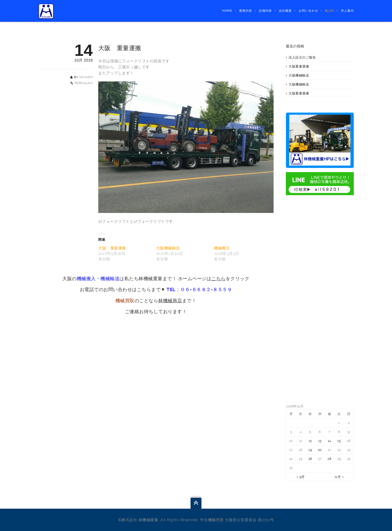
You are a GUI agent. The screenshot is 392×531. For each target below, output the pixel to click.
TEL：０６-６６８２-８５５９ (199, 289)
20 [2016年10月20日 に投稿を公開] (320, 450)
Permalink (84, 83)
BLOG (329, 11)
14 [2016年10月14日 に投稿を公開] (329, 441)
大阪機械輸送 (168, 248)
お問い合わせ (308, 11)
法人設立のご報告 (302, 57)
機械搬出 (222, 248)
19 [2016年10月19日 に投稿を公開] (310, 450)
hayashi (86, 77)
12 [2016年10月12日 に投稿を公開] (310, 441)
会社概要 (285, 11)
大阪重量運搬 (299, 66)
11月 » (339, 477)
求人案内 (347, 11)
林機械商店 (170, 300)
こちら (218, 278)
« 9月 (300, 477)
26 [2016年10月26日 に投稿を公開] (310, 459)
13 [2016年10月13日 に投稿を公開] (319, 441)
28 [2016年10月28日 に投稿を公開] (329, 459)
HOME (227, 11)
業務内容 (245, 11)
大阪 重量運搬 (112, 248)
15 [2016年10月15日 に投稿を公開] (339, 441)
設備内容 (265, 11)
